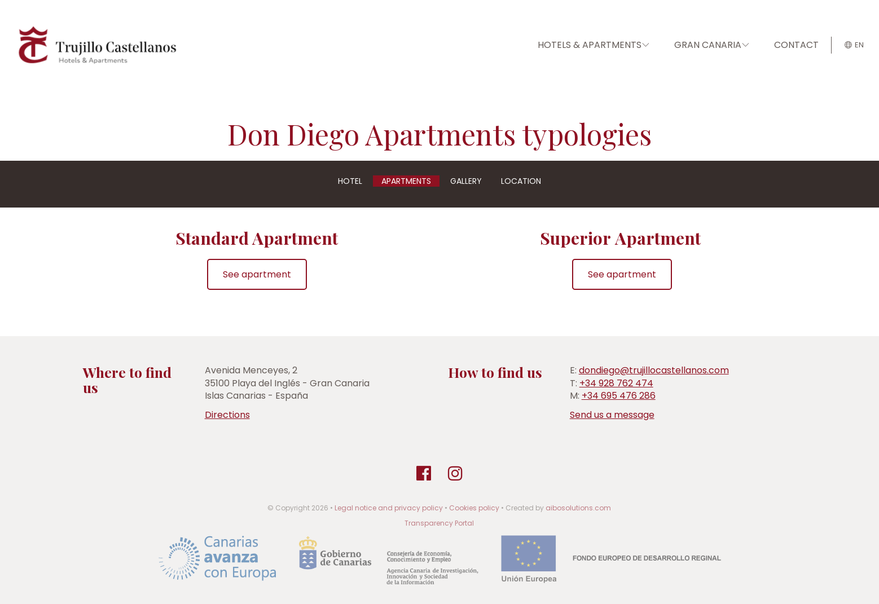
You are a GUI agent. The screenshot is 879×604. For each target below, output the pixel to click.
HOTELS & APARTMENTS (593, 44)
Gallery (466, 181)
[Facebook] (423, 474)
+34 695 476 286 (619, 395)
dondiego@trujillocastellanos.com (654, 370)
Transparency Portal (439, 523)
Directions (227, 414)
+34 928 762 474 (616, 383)
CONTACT (796, 44)
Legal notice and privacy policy (389, 508)
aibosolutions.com (578, 508)
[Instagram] (455, 474)
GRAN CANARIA (711, 44)
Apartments (406, 181)
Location (521, 181)
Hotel (350, 181)
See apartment (257, 274)
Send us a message (612, 414)
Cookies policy (474, 508)
